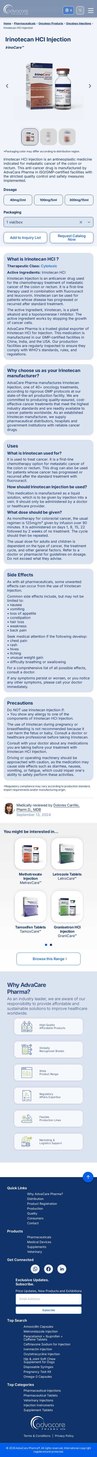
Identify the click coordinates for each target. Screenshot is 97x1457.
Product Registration (42, 1203)
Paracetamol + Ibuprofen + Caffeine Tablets (43, 1338)
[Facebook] (48, 1269)
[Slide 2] (50, 944)
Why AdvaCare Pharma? (45, 1193)
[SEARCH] (80, 10)
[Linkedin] (61, 1269)
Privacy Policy (64, 1436)
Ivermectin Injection (38, 1349)
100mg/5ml (48, 200)
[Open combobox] (48, 222)
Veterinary (34, 1251)
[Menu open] (90, 11)
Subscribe (48, 1310)
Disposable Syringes (38, 1366)
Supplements (36, 1246)
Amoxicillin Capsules (38, 1326)
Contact (33, 1223)
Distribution (35, 1198)
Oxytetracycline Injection (42, 1354)
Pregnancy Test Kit (37, 1371)
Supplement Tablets (38, 1410)
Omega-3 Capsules (38, 1376)
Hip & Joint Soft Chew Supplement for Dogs (39, 1360)
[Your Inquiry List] (68, 10)
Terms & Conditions (37, 1436)
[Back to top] (88, 1177)
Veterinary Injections (38, 1400)
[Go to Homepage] (14, 9)
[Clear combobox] (81, 222)
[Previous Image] (7, 86)
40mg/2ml (18, 200)
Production (35, 1208)
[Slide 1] (46, 944)
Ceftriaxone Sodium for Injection (47, 1344)
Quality (32, 1213)
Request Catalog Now (72, 238)
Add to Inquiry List (25, 237)
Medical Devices (39, 1242)
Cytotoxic (49, 266)
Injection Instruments (39, 1405)
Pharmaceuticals (39, 1237)
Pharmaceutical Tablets (41, 1395)
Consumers (35, 1218)
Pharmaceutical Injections (42, 1390)
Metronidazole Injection (41, 1331)
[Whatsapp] (35, 1269)
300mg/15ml (79, 200)
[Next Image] (90, 86)
